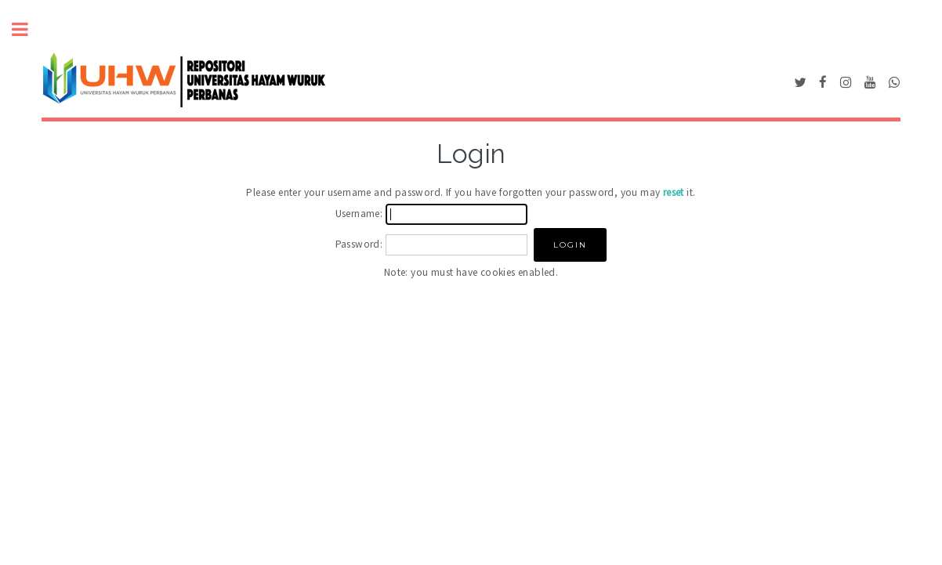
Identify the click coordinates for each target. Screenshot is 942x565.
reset (673, 192)
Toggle (28, 29)
